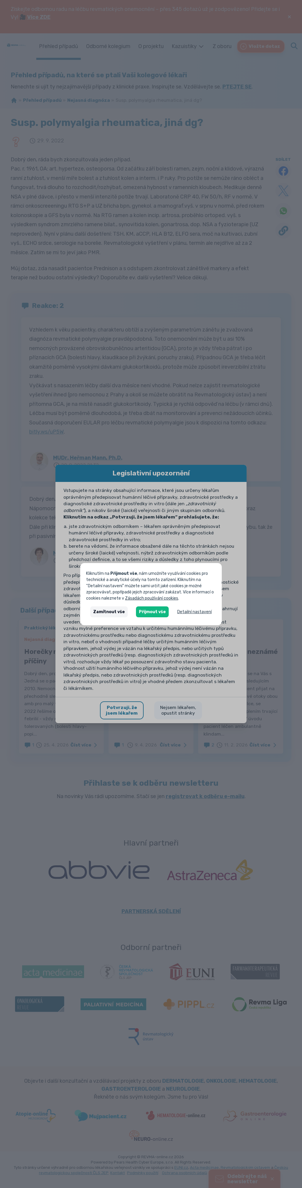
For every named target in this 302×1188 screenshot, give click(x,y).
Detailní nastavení (194, 611)
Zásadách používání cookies (151, 598)
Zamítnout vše (109, 611)
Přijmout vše (152, 611)
